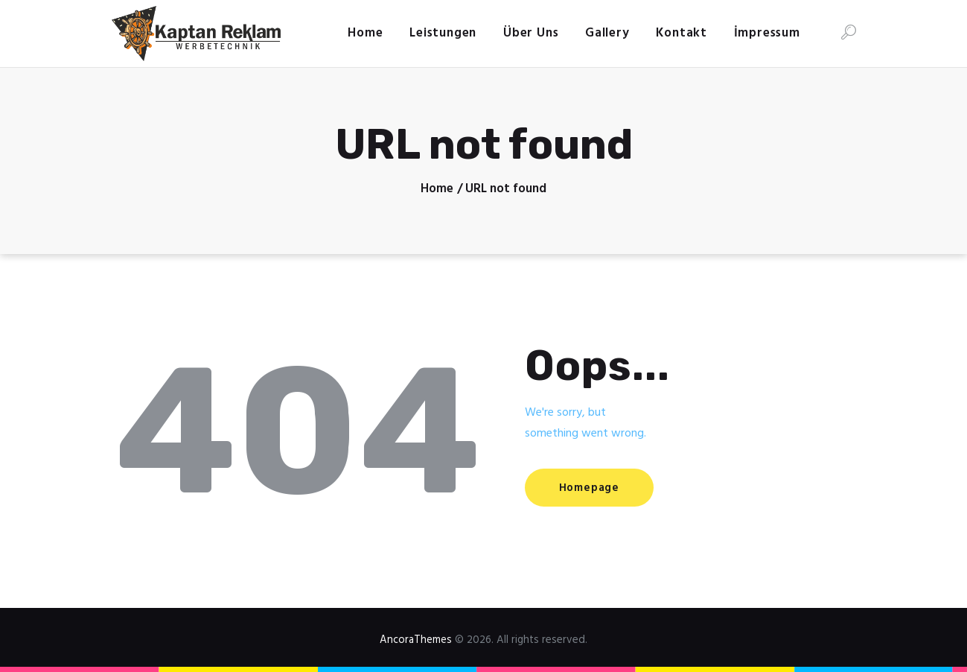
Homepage (594, 488)
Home (437, 189)
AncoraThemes (416, 640)
